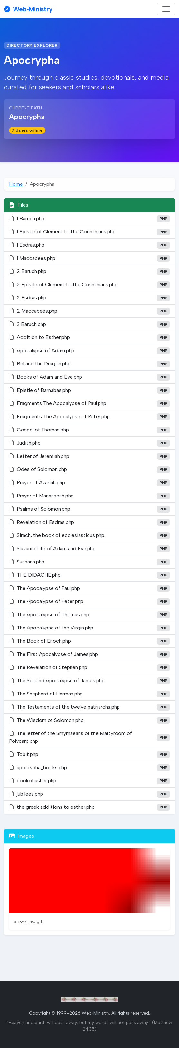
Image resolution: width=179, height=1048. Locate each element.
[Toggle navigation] (166, 9)
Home (16, 184)
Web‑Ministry (28, 9)
